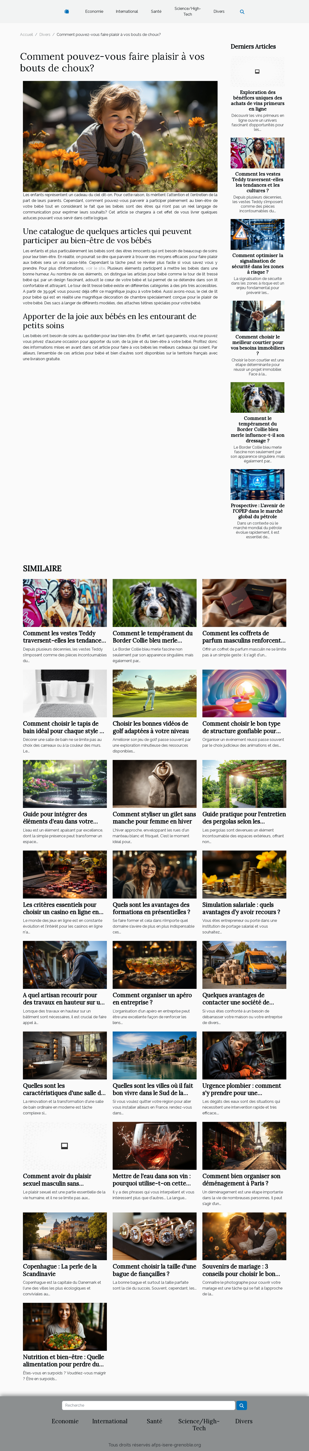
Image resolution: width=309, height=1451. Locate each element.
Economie (94, 11)
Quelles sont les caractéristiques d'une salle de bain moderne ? (63, 1093)
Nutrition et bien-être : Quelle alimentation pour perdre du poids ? (63, 1364)
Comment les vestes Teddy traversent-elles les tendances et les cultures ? (257, 182)
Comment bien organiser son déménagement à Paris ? (241, 1179)
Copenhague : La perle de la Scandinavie (60, 1270)
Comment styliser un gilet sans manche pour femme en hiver (154, 818)
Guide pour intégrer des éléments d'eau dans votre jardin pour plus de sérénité (59, 822)
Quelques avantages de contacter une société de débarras (235, 1003)
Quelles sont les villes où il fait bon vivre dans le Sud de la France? (153, 1093)
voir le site (95, 268)
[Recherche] (148, 1405)
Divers (219, 11)
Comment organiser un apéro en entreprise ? (152, 999)
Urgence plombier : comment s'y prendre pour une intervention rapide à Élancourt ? (241, 1097)
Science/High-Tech (188, 11)
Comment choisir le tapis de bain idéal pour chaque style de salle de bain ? (64, 731)
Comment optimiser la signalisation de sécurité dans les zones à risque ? (258, 264)
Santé (156, 11)
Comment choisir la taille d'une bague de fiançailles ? (154, 1270)
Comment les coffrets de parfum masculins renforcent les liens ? (241, 641)
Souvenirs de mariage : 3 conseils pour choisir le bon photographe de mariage (238, 1274)
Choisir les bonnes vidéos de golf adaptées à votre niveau (151, 727)
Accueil (26, 34)
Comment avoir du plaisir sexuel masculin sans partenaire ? (57, 1183)
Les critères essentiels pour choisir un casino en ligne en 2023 (61, 912)
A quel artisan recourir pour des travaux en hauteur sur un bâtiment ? (63, 1003)
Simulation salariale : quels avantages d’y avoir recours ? (241, 908)
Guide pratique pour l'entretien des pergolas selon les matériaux (244, 822)
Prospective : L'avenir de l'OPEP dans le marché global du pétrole (258, 511)
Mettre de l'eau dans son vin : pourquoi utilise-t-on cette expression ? (152, 1183)
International (127, 11)
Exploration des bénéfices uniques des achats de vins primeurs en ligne (257, 100)
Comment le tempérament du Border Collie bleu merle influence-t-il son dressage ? (257, 429)
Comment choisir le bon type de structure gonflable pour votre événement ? (241, 731)
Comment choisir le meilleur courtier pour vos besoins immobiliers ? (258, 345)
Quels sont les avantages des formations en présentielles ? (151, 908)
